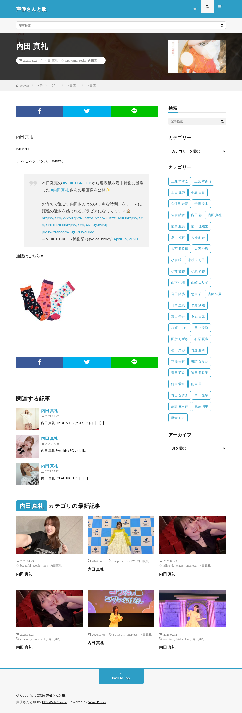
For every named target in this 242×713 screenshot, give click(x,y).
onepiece (118, 560)
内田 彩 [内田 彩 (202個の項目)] (196, 215)
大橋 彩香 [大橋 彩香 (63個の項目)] (198, 237)
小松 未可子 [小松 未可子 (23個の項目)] (196, 260)
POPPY (130, 560)
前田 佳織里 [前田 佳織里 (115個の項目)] (199, 226)
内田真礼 (94, 60)
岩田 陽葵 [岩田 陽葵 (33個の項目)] (178, 294)
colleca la (40, 638)
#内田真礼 (60, 189)
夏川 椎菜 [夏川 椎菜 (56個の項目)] (178, 237)
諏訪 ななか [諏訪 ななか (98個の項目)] (199, 361)
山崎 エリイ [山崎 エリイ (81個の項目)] (199, 282)
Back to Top (121, 678)
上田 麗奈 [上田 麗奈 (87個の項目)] (178, 192)
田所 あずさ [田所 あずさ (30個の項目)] (179, 339)
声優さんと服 (56, 695)
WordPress (100, 702)
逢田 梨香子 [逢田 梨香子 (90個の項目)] (199, 373)
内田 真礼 (51, 60)
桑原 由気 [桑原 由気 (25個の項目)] (198, 316)
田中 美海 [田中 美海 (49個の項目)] (201, 328)
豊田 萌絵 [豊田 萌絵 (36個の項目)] (178, 373)
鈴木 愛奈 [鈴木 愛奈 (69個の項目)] (178, 384)
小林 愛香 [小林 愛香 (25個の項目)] (178, 271)
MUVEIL (71, 60)
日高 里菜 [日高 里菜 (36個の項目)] (178, 305)
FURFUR (119, 634)
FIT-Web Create (55, 702)
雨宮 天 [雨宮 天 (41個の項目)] (196, 384)
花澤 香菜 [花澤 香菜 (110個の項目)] (178, 361)
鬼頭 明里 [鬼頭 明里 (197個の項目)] (201, 406)
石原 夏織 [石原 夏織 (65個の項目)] (201, 339)
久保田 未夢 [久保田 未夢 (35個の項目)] (179, 204)
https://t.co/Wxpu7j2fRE (63, 217)
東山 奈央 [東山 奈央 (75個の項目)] (178, 316)
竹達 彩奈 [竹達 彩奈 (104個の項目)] (198, 350)
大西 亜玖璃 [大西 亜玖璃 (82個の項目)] (179, 249)
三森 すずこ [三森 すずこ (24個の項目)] (179, 181)
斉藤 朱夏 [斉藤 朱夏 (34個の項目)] (215, 294)
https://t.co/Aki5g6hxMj (86, 224)
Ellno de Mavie (173, 565)
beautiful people (30, 565)
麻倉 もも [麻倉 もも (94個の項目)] (178, 418)
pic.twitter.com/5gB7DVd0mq (68, 231)
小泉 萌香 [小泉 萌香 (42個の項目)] (198, 271)
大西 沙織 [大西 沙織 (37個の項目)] (201, 249)
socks (82, 60)
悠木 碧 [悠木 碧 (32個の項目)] (196, 294)
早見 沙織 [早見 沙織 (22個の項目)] (198, 305)
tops (45, 565)
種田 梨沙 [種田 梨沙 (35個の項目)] (178, 350)
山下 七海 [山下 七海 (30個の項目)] (178, 282)
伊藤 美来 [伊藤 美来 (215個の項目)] (201, 204)
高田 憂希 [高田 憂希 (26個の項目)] (201, 395)
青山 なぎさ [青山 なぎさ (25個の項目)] (179, 395)
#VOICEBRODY (77, 182)
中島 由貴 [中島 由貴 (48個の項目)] (198, 192)
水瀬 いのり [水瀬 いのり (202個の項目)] (179, 328)
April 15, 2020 (125, 238)
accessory (26, 638)
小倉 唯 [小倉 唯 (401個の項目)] (176, 260)
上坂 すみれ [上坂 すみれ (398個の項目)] (202, 181)
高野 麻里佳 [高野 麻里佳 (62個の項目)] (179, 406)
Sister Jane (183, 638)
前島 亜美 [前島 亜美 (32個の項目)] (178, 226)
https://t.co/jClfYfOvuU (105, 217)
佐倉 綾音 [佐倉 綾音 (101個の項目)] (178, 215)
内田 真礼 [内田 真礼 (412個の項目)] (215, 215)
